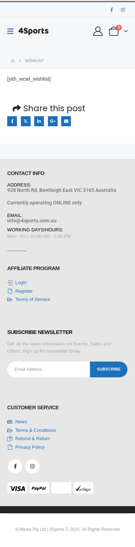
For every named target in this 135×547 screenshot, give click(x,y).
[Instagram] (122, 9)
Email (66, 121)
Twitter (26, 121)
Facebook (12, 121)
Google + (53, 121)
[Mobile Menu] (12, 31)
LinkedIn (39, 121)
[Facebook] (111, 9)
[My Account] (98, 31)
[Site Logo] (33, 31)
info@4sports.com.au (32, 220)
